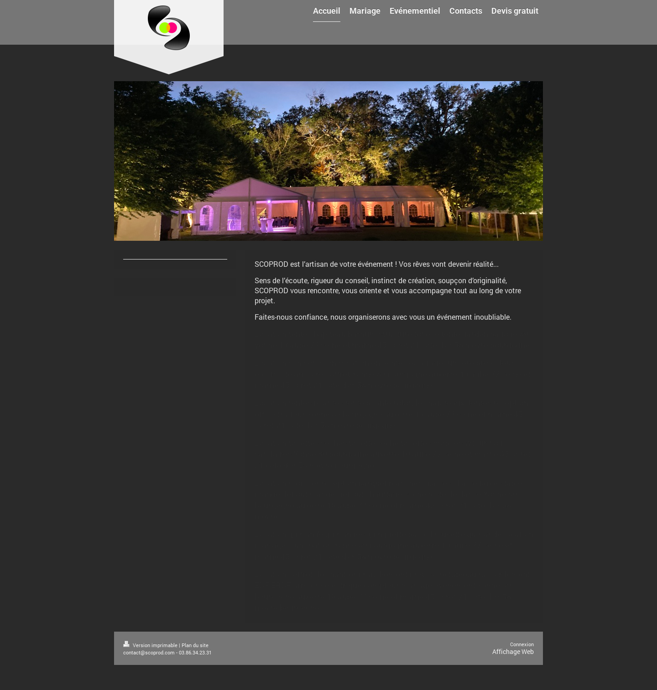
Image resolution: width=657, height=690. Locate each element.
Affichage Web (513, 651)
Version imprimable (151, 645)
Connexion (522, 644)
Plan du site (195, 645)
